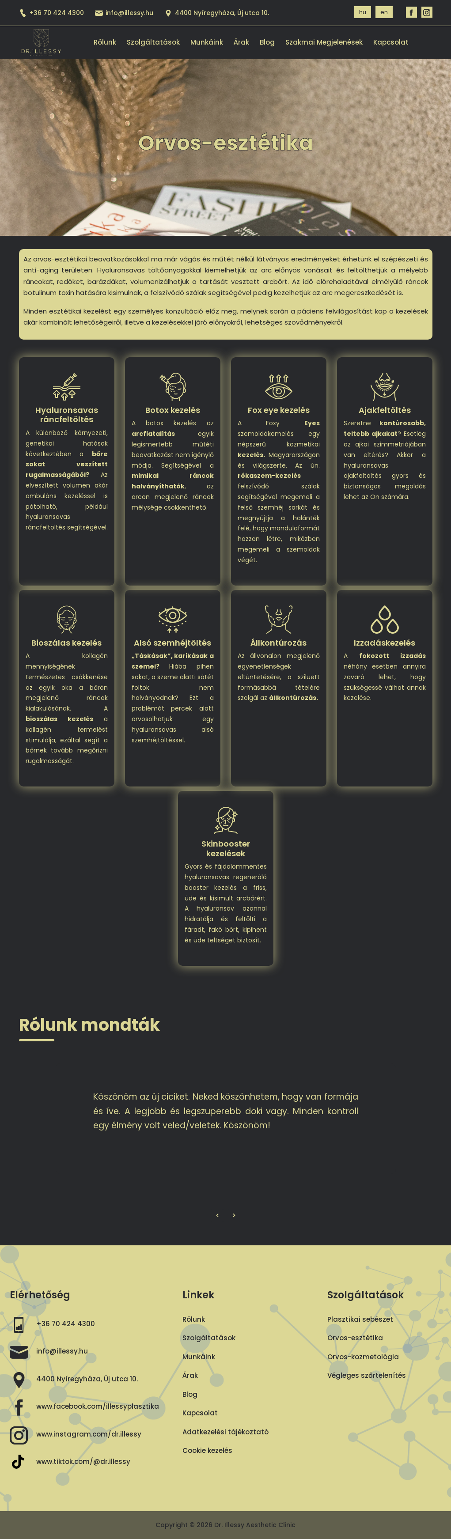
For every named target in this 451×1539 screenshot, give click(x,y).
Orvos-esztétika (355, 1337)
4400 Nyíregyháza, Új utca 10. (87, 1379)
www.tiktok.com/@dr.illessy (83, 1461)
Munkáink (206, 42)
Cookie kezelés (207, 1450)
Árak (241, 42)
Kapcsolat (391, 42)
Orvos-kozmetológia (363, 1356)
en (384, 12)
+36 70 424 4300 (51, 12)
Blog (267, 42)
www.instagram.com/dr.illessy (88, 1434)
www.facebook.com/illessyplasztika (97, 1406)
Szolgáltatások (153, 42)
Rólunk (105, 42)
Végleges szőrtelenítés (366, 1375)
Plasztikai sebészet (360, 1319)
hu (362, 12)
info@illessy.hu (124, 12)
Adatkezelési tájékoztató (225, 1432)
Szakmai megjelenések (324, 42)
